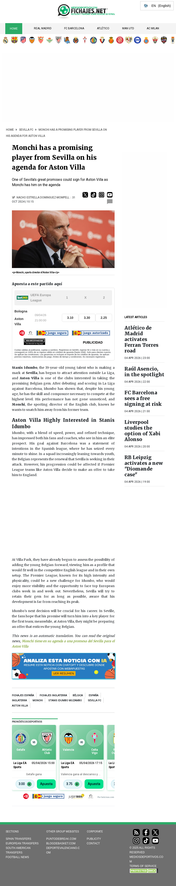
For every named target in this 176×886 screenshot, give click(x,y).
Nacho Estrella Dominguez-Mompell (43, 197)
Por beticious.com (105, 797)
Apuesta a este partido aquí (37, 284)
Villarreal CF (76, 40)
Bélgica (78, 695)
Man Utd (128, 28)
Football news (17, 857)
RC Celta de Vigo (84, 40)
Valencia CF (32, 40)
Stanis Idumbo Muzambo (65, 700)
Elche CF (155, 40)
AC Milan (153, 28)
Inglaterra (19, 700)
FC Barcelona (74, 28)
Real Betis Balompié (49, 40)
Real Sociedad (67, 40)
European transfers (22, 843)
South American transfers (18, 850)
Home (14, 28)
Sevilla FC (40, 40)
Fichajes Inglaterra (53, 695)
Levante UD (164, 40)
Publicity (94, 838)
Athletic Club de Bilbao (58, 40)
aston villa (20, 705)
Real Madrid (43, 28)
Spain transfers (18, 838)
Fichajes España (23, 695)
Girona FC (120, 40)
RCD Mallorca (111, 40)
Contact (93, 843)
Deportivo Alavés (137, 40)
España (93, 695)
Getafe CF (93, 40)
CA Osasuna (102, 40)
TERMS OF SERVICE (143, 866)
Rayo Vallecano (128, 40)
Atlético (103, 28)
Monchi (38, 700)
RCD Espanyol (146, 40)
